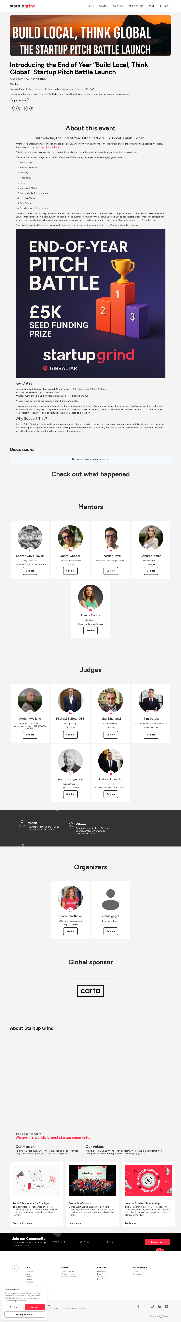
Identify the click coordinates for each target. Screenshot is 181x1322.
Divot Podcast (102, 1279)
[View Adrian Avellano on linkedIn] (30, 713)
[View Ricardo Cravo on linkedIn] (110, 550)
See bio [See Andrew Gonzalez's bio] (111, 794)
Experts (28, 1274)
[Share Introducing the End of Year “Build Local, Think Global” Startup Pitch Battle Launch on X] (19, 108)
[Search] (160, 6)
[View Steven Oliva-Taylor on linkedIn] (30, 550)
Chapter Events (67, 1274)
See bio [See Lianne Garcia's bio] (90, 630)
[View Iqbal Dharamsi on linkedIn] (110, 713)
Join (90, 6)
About (151, 6)
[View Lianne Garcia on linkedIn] (90, 609)
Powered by (159, 1316)
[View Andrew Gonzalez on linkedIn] (110, 773)
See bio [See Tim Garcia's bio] (151, 734)
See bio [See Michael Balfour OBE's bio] (70, 734)
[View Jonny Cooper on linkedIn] (70, 550)
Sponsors (29, 1279)
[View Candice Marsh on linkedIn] (151, 550)
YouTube (100, 1277)
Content (117, 6)
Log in (167, 6)
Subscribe (156, 1242)
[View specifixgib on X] (70, 773)
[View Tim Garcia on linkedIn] (151, 713)
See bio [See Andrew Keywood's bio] (70, 794)
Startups (28, 1277)
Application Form (51, 147)
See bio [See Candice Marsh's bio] (151, 570)
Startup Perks (136, 6)
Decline (13, 1307)
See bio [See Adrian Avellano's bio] (30, 734)
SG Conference (67, 1271)
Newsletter (101, 1271)
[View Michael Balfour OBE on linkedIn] (70, 713)
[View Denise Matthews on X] (70, 910)
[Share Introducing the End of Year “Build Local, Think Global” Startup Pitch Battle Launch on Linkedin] (25, 108)
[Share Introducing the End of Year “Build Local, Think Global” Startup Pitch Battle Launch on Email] (32, 108)
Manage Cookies (25, 1314)
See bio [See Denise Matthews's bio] (70, 931)
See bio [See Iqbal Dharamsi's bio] (111, 734)
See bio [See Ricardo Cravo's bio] (111, 570)
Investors (29, 1271)
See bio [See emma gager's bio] (111, 931)
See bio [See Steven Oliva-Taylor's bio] (30, 570)
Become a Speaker (68, 1277)
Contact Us (137, 1274)
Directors (29, 1282)
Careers (136, 1271)
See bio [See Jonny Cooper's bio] (70, 570)
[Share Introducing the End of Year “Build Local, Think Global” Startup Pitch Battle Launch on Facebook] (12, 108)
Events (102, 6)
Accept (35, 1307)
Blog (99, 1274)
